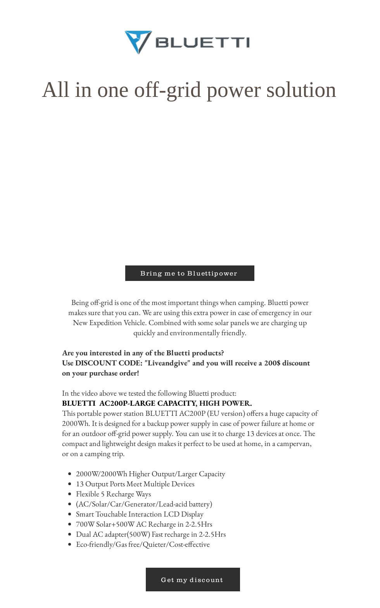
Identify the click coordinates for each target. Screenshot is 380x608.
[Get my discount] (193, 579)
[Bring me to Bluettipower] (189, 273)
